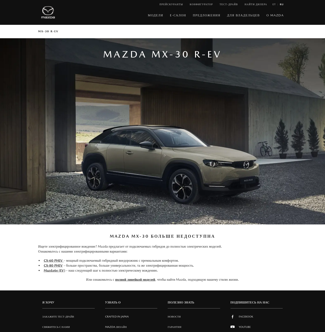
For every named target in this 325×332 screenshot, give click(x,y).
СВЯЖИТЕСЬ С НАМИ (56, 326)
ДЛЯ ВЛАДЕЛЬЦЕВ (243, 15)
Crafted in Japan (117, 316)
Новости (174, 316)
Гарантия (174, 326)
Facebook (241, 317)
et (274, 4)
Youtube (240, 327)
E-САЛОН (178, 15)
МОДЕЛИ (155, 15)
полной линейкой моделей (135, 280)
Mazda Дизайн (116, 326)
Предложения (206, 15)
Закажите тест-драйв (58, 316)
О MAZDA (275, 15)
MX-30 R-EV (48, 31)
